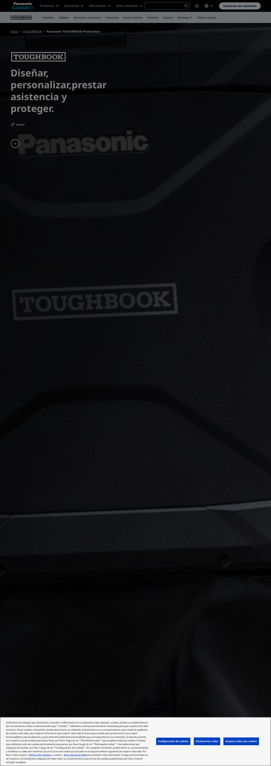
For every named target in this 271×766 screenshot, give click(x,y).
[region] (135, 741)
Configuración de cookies (173, 741)
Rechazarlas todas (207, 741)
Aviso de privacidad (75, 755)
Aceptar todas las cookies (241, 741)
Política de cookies (40, 755)
